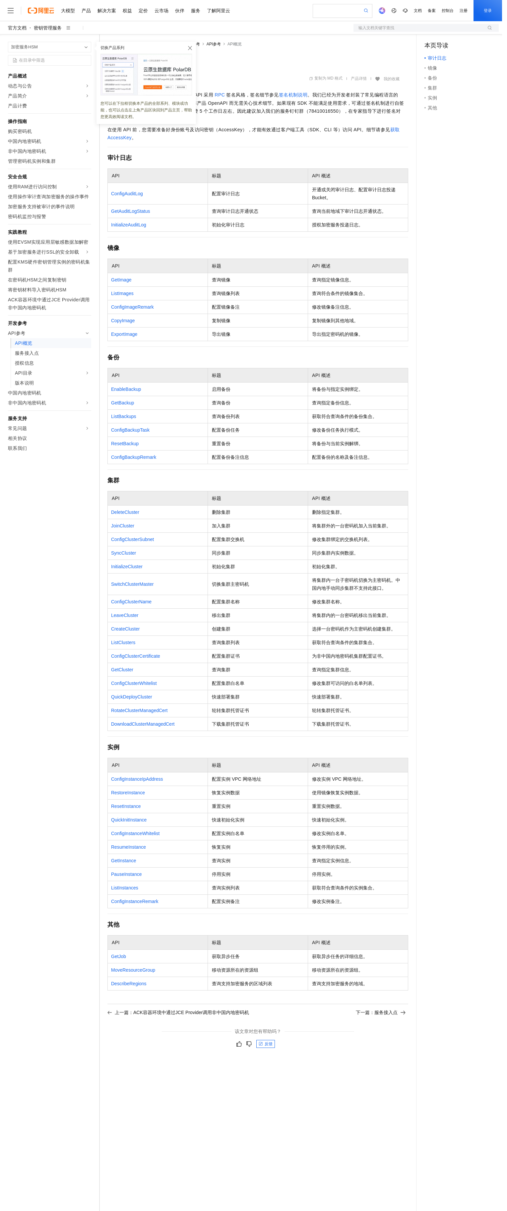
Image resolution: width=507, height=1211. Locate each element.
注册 (464, 10)
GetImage (121, 279)
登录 (488, 10)
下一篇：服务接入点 (381, 1012)
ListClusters (123, 642)
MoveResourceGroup (133, 970)
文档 (418, 10)
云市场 (161, 10)
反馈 (266, 1044)
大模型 (68, 10)
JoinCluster (122, 525)
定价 (143, 10)
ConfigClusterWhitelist (134, 683)
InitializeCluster (127, 566)
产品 (86, 10)
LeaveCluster (125, 615)
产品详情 (359, 78)
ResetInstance (126, 806)
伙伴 (179, 10)
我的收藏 (392, 79)
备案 (432, 10)
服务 (195, 10)
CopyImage (123, 320)
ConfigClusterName (131, 601)
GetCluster (122, 669)
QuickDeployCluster (131, 696)
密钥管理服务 (48, 27)
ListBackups (123, 416)
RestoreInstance (128, 792)
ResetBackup (125, 443)
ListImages (122, 293)
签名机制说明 (293, 94)
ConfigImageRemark (132, 307)
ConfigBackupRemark (133, 457)
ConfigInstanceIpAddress (137, 779)
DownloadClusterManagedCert (142, 724)
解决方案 (106, 10)
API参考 (214, 44)
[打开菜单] (10, 10)
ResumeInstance (128, 847)
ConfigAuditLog (127, 193)
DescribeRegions (129, 983)
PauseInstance (126, 874)
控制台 (448, 10)
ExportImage (124, 334)
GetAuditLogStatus (130, 211)
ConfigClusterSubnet (132, 539)
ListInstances (124, 887)
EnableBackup (126, 389)
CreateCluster (125, 629)
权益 (127, 10)
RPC (220, 94)
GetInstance (123, 860)
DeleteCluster (125, 512)
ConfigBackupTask (130, 430)
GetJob (118, 956)
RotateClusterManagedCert (139, 710)
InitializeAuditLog (128, 224)
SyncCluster (123, 553)
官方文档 (17, 27)
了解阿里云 (218, 10)
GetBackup (122, 402)
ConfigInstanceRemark (134, 901)
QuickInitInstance (129, 819)
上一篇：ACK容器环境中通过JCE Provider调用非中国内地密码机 (178, 1012)
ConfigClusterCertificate (135, 656)
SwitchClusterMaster (132, 584)
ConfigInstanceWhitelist (135, 833)
